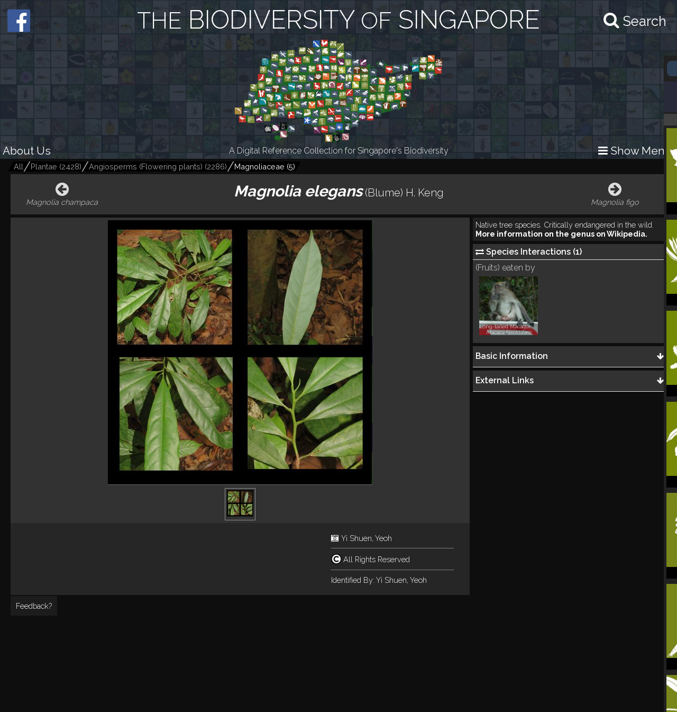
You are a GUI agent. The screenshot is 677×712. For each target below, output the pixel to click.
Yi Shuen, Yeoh (366, 538)
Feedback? (34, 605)
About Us (27, 150)
